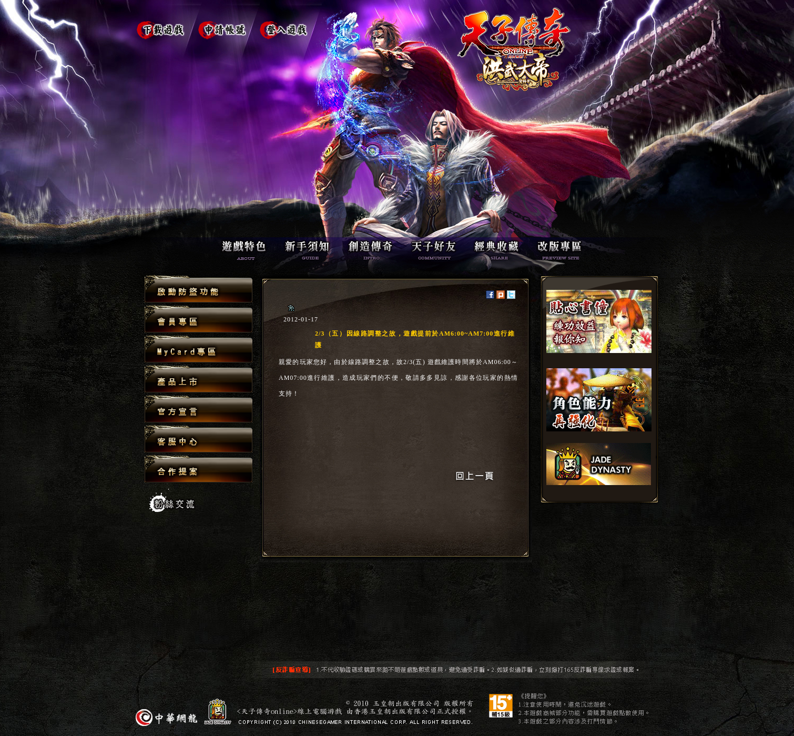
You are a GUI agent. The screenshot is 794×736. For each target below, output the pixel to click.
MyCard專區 (198, 350)
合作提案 (198, 469)
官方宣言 (198, 410)
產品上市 (198, 380)
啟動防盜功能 (198, 290)
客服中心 (198, 440)
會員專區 (198, 320)
